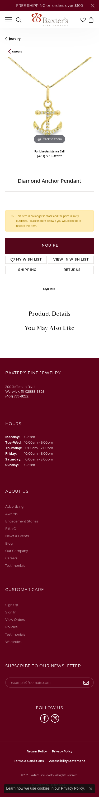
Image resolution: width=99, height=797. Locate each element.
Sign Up (11, 605)
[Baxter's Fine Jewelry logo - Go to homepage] (49, 19)
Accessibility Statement (67, 761)
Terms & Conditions (29, 761)
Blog (9, 543)
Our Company (16, 551)
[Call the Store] (17, 396)
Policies (11, 627)
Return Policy (37, 751)
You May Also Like (49, 328)
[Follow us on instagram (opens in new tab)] (55, 718)
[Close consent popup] (90, 788)
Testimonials (15, 566)
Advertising (14, 506)
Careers (11, 558)
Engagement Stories (21, 521)
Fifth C (10, 529)
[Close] (92, 5)
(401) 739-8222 (49, 156)
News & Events (17, 536)
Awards (11, 514)
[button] (18, 19)
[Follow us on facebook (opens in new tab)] (44, 718)
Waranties (13, 642)
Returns (72, 270)
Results (17, 51)
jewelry (15, 38)
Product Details (49, 314)
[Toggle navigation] (8, 19)
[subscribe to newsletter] (86, 682)
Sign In (10, 612)
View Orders (15, 620)
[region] (49, 101)
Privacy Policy (62, 751)
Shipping (27, 270)
